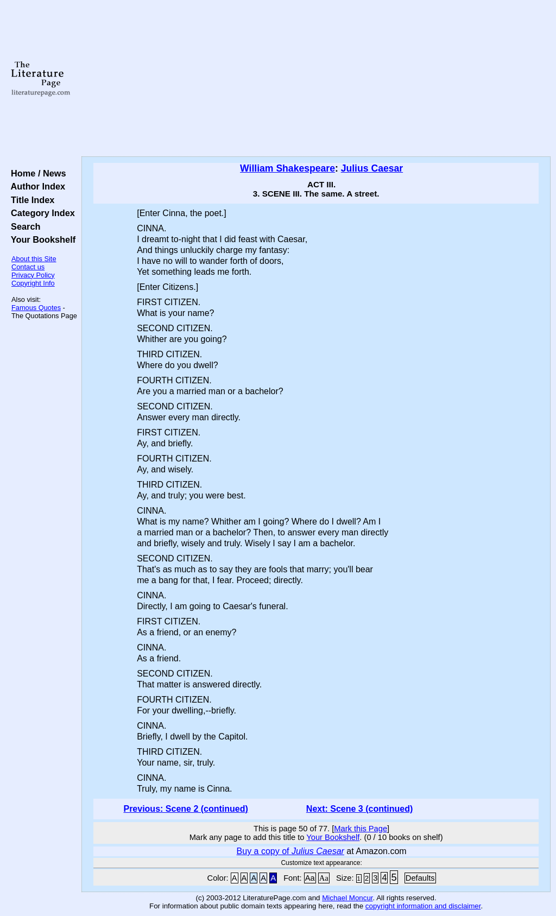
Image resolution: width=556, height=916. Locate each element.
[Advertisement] (316, 79)
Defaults (420, 878)
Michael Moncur (347, 898)
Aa (310, 878)
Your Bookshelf (40, 239)
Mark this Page (360, 828)
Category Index (40, 213)
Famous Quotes (36, 308)
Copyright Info (33, 283)
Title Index (30, 200)
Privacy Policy (33, 275)
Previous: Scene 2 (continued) (185, 808)
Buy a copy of (290, 851)
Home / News (36, 173)
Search (23, 226)
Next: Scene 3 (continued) (359, 808)
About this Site (33, 259)
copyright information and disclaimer (423, 906)
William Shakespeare (287, 168)
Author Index (35, 186)
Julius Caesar (372, 168)
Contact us (28, 267)
